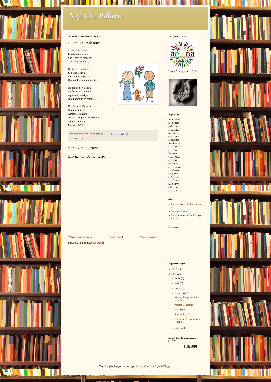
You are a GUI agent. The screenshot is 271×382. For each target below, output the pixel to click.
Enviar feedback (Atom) (92, 242)
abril (177, 283)
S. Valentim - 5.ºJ (182, 314)
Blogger (167, 366)
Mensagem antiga (148, 237)
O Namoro (179, 309)
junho (178, 278)
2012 (175, 269)
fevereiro (179, 293)
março (178, 288)
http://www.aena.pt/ (180, 211)
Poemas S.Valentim (183, 305)
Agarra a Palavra (96, 15)
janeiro (178, 328)
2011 (174, 274)
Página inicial (116, 237)
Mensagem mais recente (80, 237)
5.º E (81, 138)
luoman (139, 366)
